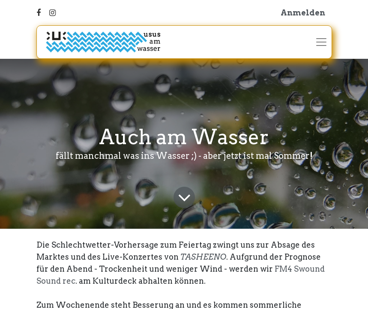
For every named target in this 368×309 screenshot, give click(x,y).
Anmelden (303, 12)
